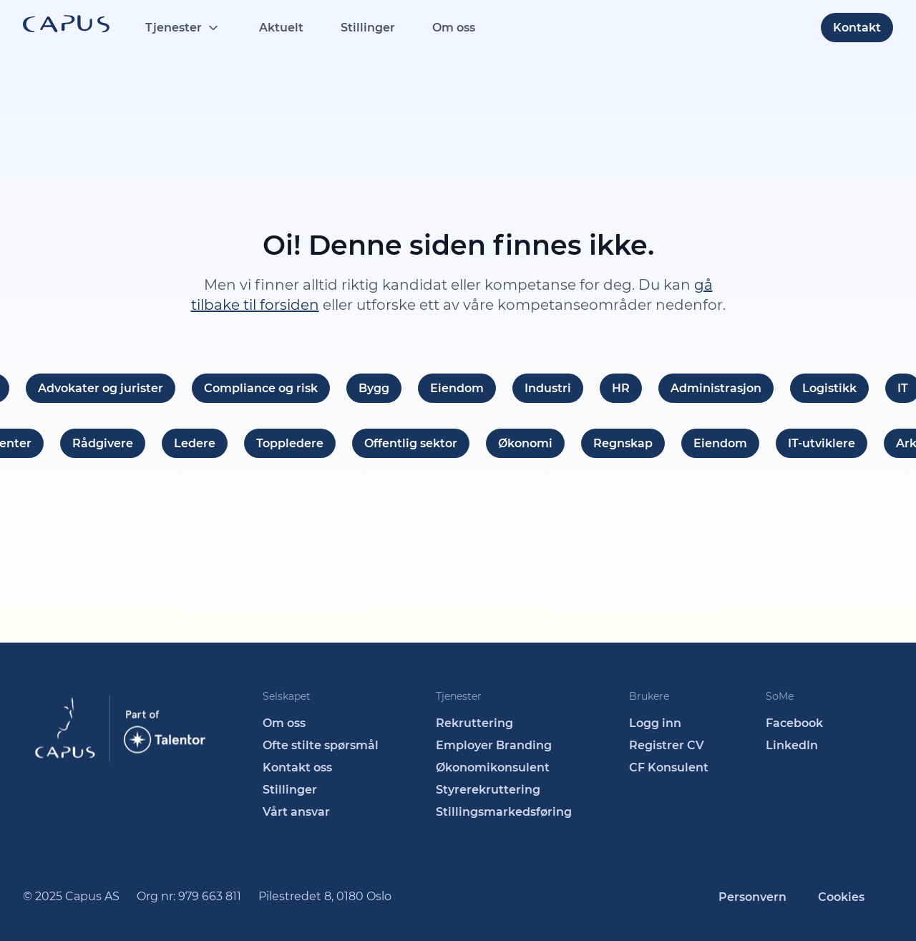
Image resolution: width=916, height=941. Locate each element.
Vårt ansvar (296, 812)
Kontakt (857, 27)
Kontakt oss (297, 767)
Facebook (794, 723)
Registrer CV (666, 745)
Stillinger (368, 27)
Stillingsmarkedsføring (504, 812)
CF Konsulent (668, 767)
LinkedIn (792, 745)
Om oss (453, 27)
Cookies (841, 897)
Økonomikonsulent (493, 767)
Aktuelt (281, 27)
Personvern (752, 897)
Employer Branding (494, 745)
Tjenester (173, 27)
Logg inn (655, 723)
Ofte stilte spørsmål (321, 745)
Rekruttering (474, 723)
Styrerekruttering (488, 789)
